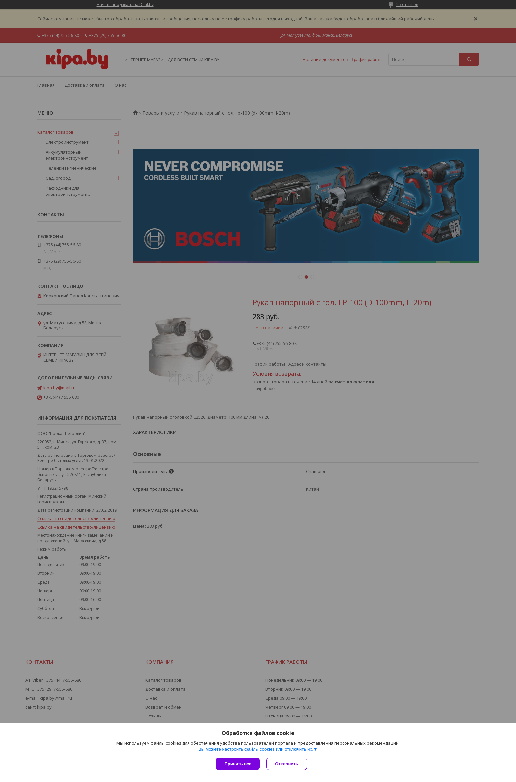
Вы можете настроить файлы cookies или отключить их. (255, 749)
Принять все (237, 763)
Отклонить (286, 763)
